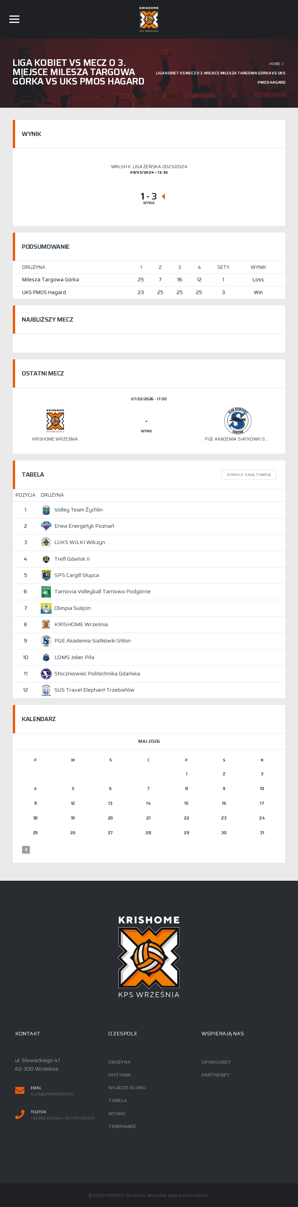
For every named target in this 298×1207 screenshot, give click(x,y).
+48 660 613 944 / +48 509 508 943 (62, 1118)
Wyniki (117, 1113)
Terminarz (122, 1126)
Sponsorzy (216, 1062)
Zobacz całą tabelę (249, 475)
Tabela (117, 1101)
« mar (26, 850)
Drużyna (119, 1062)
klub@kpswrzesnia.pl (52, 1094)
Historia (119, 1075)
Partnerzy (215, 1075)
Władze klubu (127, 1087)
